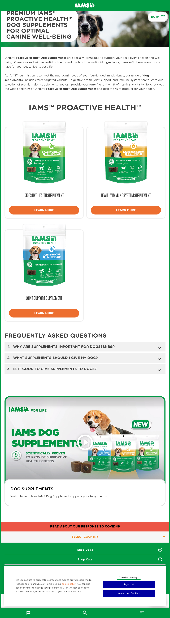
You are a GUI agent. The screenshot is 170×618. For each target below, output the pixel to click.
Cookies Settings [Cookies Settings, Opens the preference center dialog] (129, 578)
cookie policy (69, 584)
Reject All (129, 584)
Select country (118, 536)
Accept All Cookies (128, 593)
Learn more (44, 210)
